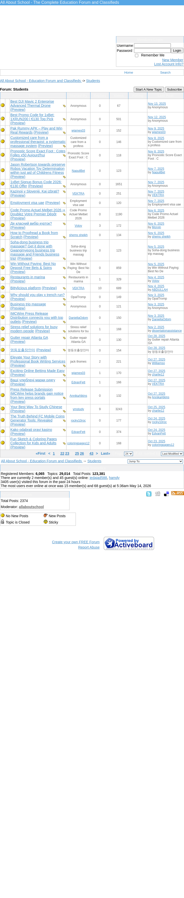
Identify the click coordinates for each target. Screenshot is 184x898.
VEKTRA (78, 193)
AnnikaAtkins (78, 396)
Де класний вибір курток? (31, 223)
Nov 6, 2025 (156, 210)
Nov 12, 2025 (157, 117)
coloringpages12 (78, 443)
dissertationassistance (167, 330)
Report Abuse (89, 547)
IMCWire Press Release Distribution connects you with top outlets (36, 317)
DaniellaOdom (78, 318)
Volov (78, 225)
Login (177, 50)
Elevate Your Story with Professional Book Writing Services (37, 359)
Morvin (156, 227)
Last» (106, 453)
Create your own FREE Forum (76, 542)
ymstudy (78, 409)
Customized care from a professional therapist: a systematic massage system (38, 142)
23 (67, 453)
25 (77, 453)
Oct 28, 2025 (156, 336)
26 (82, 453)
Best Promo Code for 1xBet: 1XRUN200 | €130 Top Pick (32, 117)
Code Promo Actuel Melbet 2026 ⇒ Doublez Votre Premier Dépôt (37, 212)
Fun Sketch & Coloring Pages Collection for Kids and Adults (33, 441)
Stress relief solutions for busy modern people (34, 329)
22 (62, 453)
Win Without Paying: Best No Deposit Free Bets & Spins (33, 266)
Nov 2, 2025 (156, 327)
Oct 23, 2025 (156, 441)
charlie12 (158, 374)
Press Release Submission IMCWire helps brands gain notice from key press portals (36, 393)
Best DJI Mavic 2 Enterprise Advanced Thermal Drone (32, 103)
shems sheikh (78, 235)
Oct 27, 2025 (156, 359)
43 (91, 453)
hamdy (114, 478)
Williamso (158, 363)
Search (165, 72)
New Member (172, 60)
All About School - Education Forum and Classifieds (41, 81)
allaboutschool (31, 507)
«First (41, 453)
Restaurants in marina (27, 277)
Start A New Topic (149, 89)
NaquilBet (78, 171)
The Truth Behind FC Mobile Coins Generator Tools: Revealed (37, 418)
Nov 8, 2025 (156, 138)
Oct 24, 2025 (156, 418)
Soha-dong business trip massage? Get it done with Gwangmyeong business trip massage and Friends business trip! (34, 250)
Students (93, 81)
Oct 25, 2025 (156, 407)
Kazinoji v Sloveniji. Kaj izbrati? (34, 191)
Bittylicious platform (25, 288)
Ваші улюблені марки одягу (32, 380)
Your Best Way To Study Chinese (36, 407)
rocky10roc (78, 420)
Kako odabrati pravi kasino (31, 430)
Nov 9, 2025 (156, 128)
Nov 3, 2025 (156, 295)
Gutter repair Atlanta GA (29, 338)
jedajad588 (98, 478)
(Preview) (17, 110)
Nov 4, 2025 (156, 277)
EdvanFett (78, 382)
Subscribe (174, 89)
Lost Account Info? (168, 64)
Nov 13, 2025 (157, 104)
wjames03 (78, 130)
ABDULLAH (160, 289)
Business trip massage (28, 304)
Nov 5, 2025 (156, 246)
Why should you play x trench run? (37, 295)
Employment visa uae (27, 203)
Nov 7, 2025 (156, 169)
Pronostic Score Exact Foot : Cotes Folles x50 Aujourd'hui (37, 153)
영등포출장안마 (22, 350)
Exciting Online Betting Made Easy (37, 371)
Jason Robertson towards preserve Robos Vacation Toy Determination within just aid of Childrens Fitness (37, 168)
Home (128, 72)
